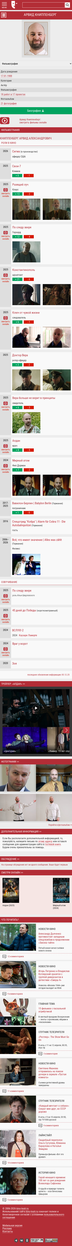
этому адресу (45, 841)
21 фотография (9, 103)
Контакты (8, 1231)
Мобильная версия (12, 1225)
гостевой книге (53, 844)
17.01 (3, 75)
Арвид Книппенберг (40, 15)
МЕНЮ (4, 7)
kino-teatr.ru (22, 1208)
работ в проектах (13, 94)
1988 (9, 75)
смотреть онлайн (5, 193)
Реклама (7, 1228)
